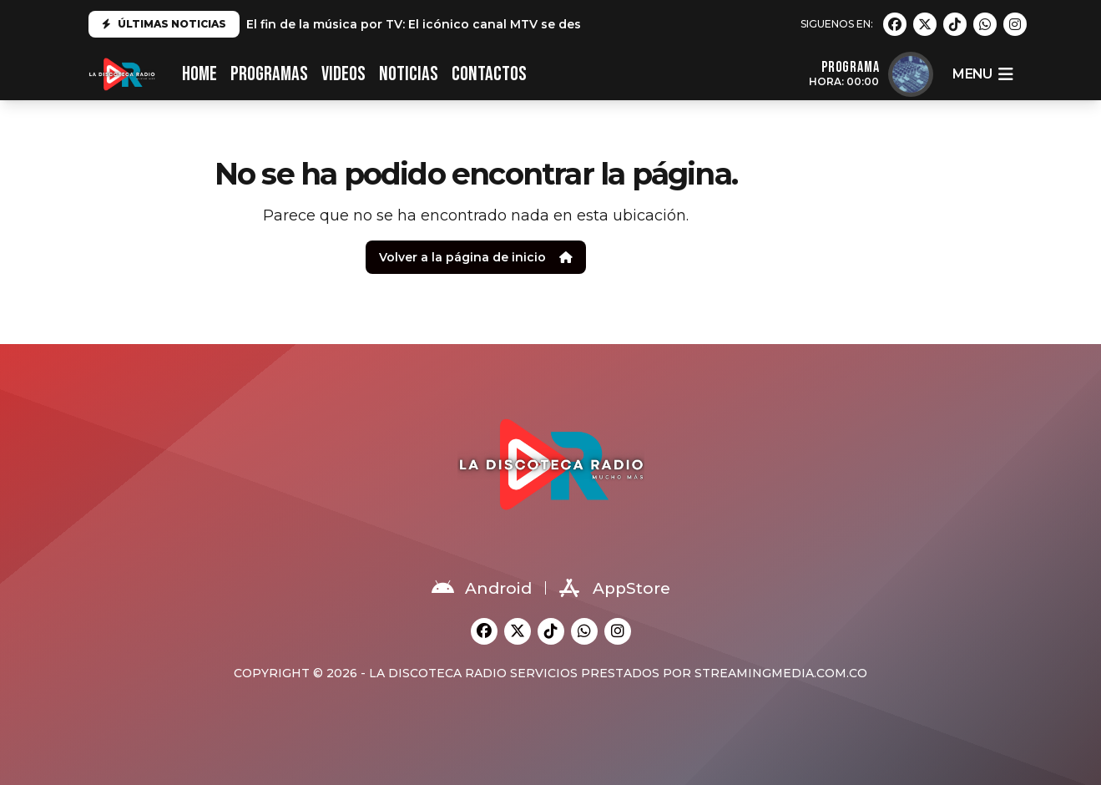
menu (982, 74)
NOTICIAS (408, 74)
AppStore (614, 588)
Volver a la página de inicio (476, 257)
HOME (199, 74)
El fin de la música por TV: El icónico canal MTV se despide (427, 24)
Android (482, 588)
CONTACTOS (489, 74)
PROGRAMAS (269, 74)
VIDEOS (343, 74)
